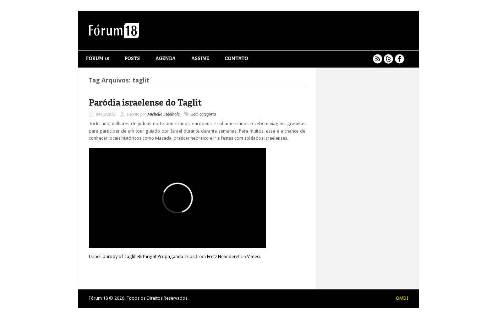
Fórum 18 (97, 59)
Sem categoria (203, 114)
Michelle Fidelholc (163, 114)
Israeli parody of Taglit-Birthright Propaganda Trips (142, 256)
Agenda (165, 59)
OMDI (402, 298)
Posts (132, 59)
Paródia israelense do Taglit (145, 103)
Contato (236, 59)
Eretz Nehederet (223, 256)
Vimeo (253, 256)
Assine (200, 59)
